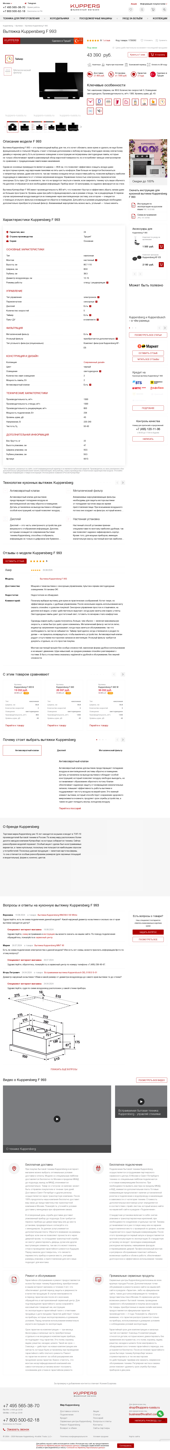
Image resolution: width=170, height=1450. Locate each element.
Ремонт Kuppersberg (70, 1425)
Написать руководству (148, 1421)
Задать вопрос (148, 932)
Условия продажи (100, 1436)
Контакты (98, 1425)
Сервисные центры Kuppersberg (75, 1421)
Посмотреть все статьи (148, 330)
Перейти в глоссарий (70, 808)
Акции (134, 4)
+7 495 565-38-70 (14, 7)
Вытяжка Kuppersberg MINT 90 (49, 945)
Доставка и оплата (69, 1411)
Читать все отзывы (148, 355)
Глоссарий (98, 1418)
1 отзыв (106, 40)
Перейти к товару (14, 725)
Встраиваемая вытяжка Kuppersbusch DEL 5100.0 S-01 (70, 972)
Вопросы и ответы (102, 1421)
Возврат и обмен (68, 1428)
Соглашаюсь (126, 1446)
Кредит (63, 1418)
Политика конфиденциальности (73, 1436)
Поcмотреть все (148, 939)
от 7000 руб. (121, 76)
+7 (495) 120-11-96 (148, 431)
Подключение (66, 1415)
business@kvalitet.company (146, 1414)
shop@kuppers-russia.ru (144, 1407)
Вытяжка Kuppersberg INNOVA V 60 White (57, 915)
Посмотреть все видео (152, 1080)
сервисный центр (44, 937)
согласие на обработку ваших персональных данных (57, 1446)
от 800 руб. (99, 76)
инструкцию (49, 934)
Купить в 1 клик (137, 55)
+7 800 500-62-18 (14, 11)
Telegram (30, 3)
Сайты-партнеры (101, 1428)
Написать (148, 441)
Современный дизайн (94, 362)
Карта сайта (134, 1436)
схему (25, 934)
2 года (141, 76)
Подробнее (148, 410)
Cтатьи (96, 1415)
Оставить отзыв (148, 349)
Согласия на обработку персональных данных (85, 1448)
